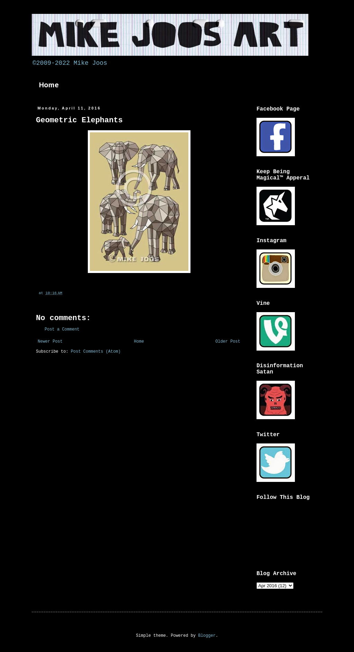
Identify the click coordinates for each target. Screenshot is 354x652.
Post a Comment (62, 329)
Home (49, 84)
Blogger (206, 635)
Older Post (227, 341)
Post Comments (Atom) (96, 351)
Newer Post (50, 341)
